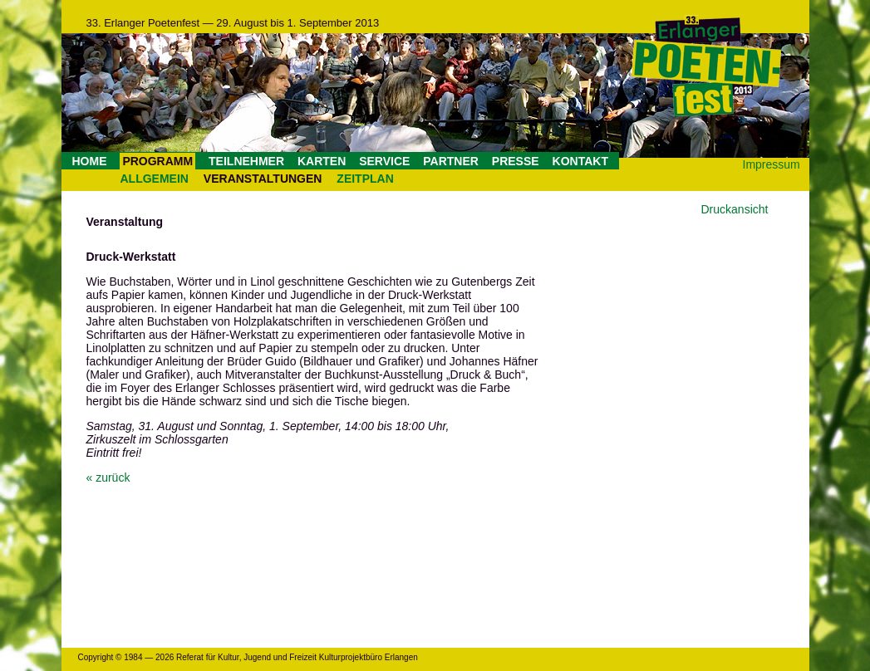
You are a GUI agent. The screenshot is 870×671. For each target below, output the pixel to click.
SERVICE (384, 161)
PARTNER (451, 161)
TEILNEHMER (246, 161)
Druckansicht (735, 209)
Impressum (771, 164)
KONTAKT (580, 161)
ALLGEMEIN (154, 178)
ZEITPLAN (365, 178)
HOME (89, 161)
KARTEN (321, 161)
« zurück (108, 477)
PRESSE (515, 161)
